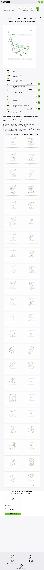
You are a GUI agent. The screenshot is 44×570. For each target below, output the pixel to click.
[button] (40, 17)
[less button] (33, 84)
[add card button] (39, 84)
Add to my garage (13, 513)
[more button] (36, 84)
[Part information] (8, 73)
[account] (37, 2)
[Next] (25, 18)
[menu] (42, 2)
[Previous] (19, 18)
